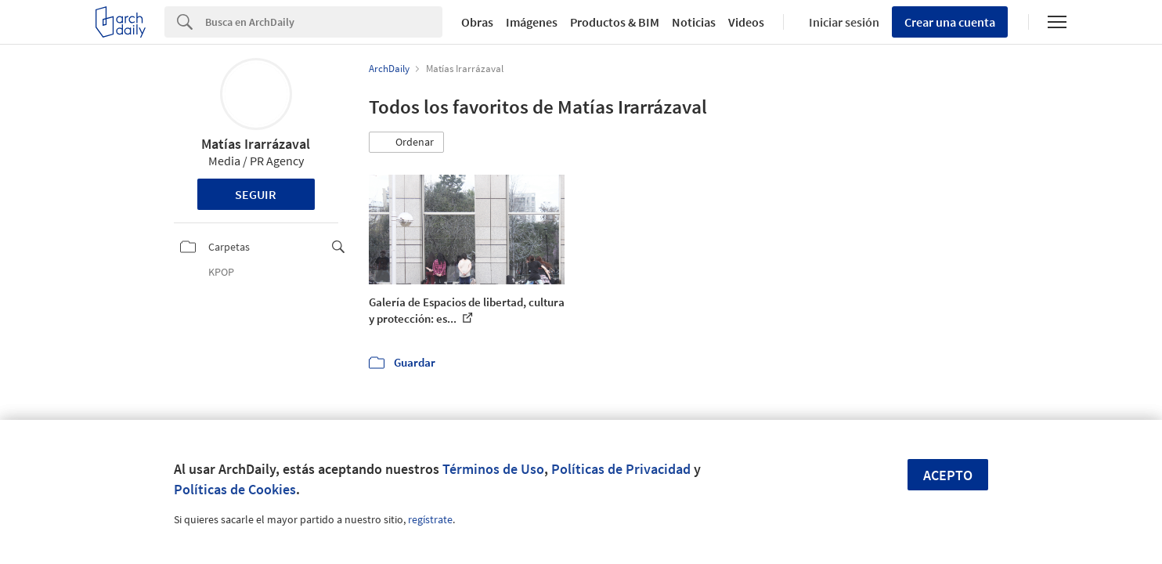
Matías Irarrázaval (255, 144)
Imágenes (532, 22)
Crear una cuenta (949, 22)
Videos (746, 22)
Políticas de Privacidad (621, 469)
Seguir (255, 194)
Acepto (948, 475)
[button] (406, 143)
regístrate (430, 519)
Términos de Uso (493, 469)
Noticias (694, 22)
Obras (477, 22)
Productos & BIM (614, 22)
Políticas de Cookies (235, 489)
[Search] (323, 22)
